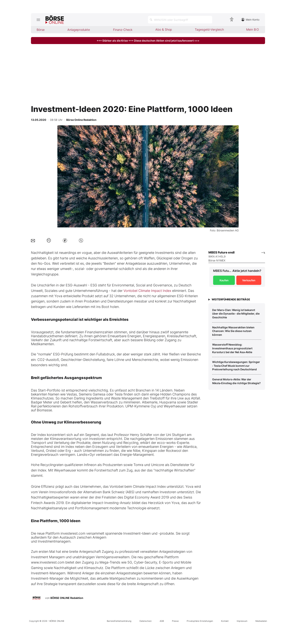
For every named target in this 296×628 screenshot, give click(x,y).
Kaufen (224, 280)
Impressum (242, 621)
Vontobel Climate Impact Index (147, 291)
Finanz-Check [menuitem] (122, 30)
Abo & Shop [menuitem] (163, 29)
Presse (175, 621)
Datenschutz (146, 621)
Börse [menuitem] (41, 30)
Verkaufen (248, 280)
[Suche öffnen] (180, 19)
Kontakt (225, 621)
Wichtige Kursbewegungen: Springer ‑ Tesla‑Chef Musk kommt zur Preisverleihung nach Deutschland (236, 365)
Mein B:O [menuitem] (252, 29)
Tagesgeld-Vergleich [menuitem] (209, 29)
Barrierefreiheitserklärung (119, 621)
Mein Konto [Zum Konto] (250, 19)
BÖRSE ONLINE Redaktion (66, 597)
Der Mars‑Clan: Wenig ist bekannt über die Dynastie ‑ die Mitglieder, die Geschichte (236, 313)
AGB (162, 621)
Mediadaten (261, 621)
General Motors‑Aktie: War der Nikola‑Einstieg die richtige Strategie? (236, 381)
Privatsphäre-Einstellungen (200, 621)
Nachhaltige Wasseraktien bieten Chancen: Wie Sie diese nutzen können (233, 331)
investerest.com (73, 533)
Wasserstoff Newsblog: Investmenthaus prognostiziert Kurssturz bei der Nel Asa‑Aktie (232, 348)
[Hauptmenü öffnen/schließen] (38, 19)
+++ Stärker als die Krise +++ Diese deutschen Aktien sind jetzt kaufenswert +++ (148, 40)
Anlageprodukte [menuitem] (78, 30)
